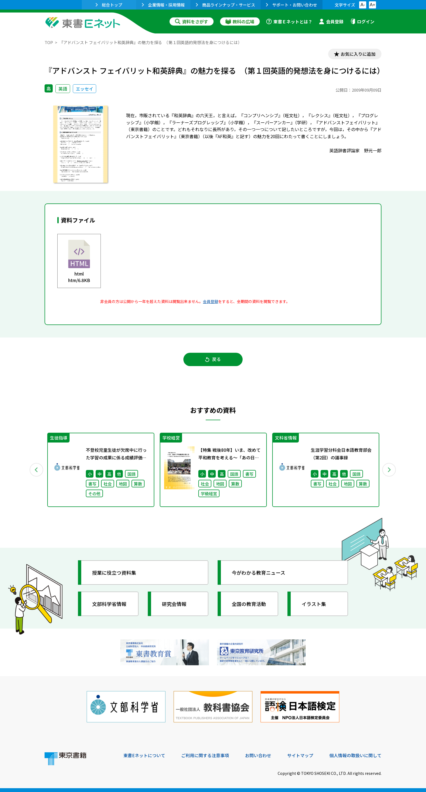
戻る (213, 359)
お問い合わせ (258, 755)
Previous (37, 470)
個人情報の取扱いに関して (355, 755)
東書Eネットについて (144, 755)
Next (389, 470)
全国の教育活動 (249, 604)
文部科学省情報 (109, 604)
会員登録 (331, 21)
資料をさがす (191, 21)
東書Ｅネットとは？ (289, 21)
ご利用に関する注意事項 (205, 755)
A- (363, 4)
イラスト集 (314, 604)
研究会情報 (174, 604)
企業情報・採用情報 (163, 5)
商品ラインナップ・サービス (225, 5)
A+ (372, 4)
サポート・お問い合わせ (291, 5)
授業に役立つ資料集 (114, 572)
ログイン (362, 21)
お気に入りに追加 (358, 54)
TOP (49, 42)
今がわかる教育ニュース (258, 572)
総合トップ (109, 5)
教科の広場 (239, 21)
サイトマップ (300, 755)
